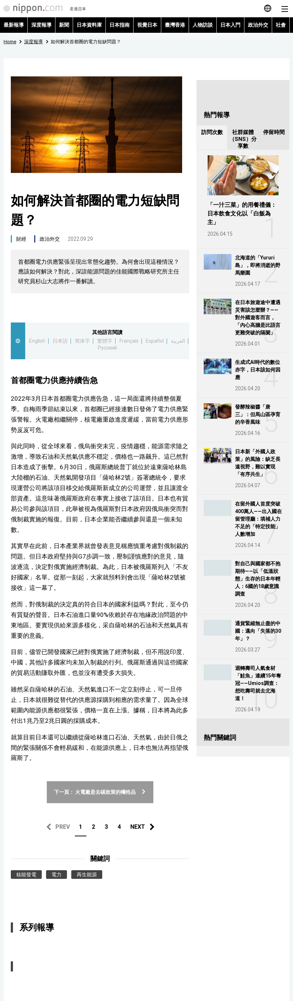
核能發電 (26, 874)
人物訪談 (203, 25)
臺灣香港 (175, 25)
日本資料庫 (89, 25)
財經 (21, 239)
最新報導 (14, 25)
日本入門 (230, 25)
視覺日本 (147, 25)
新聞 (64, 25)
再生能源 (87, 874)
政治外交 (258, 25)
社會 (281, 25)
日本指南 (119, 25)
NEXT (137, 826)
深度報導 (41, 25)
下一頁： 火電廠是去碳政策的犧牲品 (100, 792)
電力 (56, 874)
